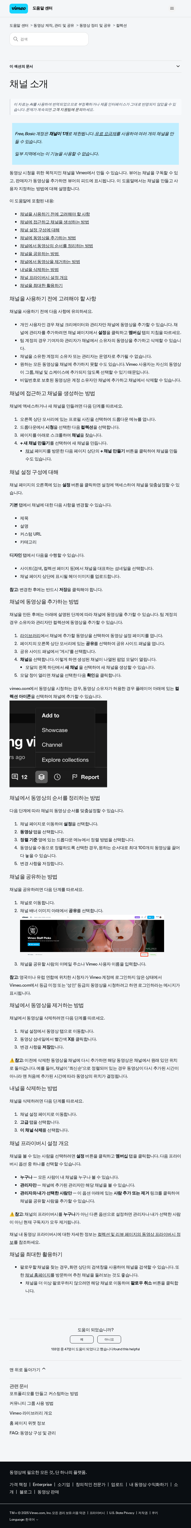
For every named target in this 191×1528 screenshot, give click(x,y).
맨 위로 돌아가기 (27, 1369)
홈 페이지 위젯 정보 (27, 1423)
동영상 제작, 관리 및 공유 (54, 25)
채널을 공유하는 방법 (40, 253)
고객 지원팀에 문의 (67, 109)
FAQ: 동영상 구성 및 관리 (32, 1432)
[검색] (49, 39)
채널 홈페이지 (37, 1275)
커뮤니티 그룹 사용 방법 (31, 1403)
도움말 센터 (42, 8)
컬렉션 (121, 25)
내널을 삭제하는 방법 (39, 269)
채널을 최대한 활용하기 (41, 285)
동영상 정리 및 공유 (95, 25)
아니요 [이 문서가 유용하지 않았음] (109, 1339)
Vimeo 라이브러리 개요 (30, 1413)
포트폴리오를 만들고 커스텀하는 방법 (43, 1393)
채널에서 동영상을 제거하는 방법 (50, 261)
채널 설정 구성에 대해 (40, 230)
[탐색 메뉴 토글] (172, 8)
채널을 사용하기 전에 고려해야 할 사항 (55, 214)
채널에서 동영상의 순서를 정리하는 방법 (56, 245)
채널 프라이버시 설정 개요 (44, 277)
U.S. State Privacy (121, 1513)
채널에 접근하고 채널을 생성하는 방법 (54, 222)
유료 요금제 (105, 133)
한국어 (32, 1520)
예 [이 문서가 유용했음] (81, 1339)
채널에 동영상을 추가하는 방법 (48, 237)
